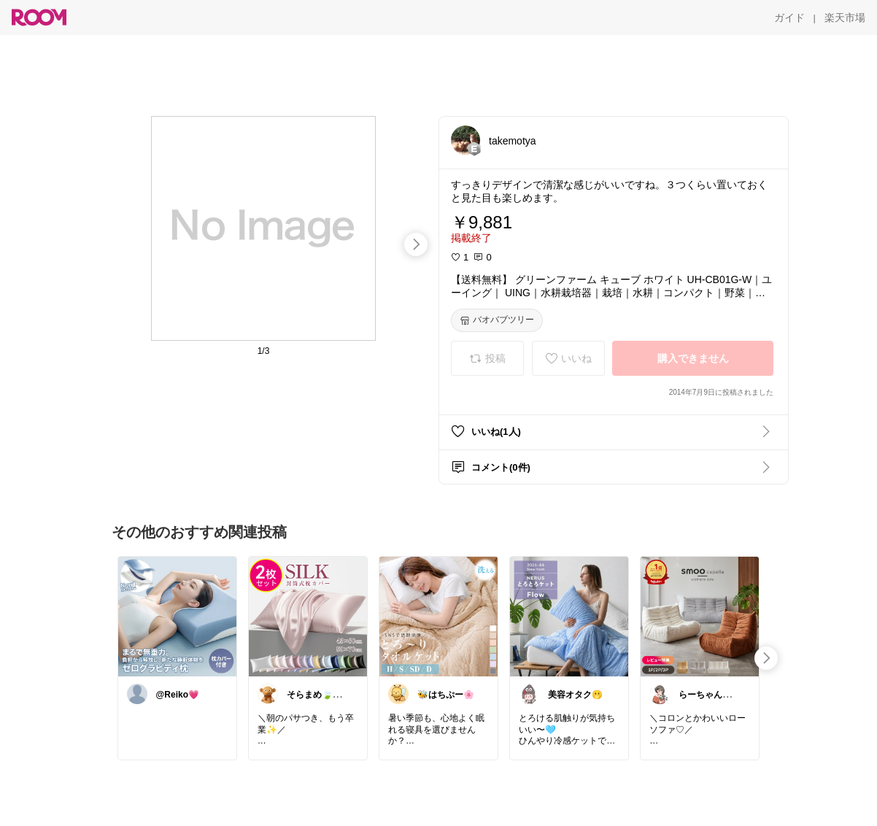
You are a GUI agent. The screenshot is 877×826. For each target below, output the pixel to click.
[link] (177, 616)
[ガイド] (789, 17)
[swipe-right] (416, 244)
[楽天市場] (844, 17)
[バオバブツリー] (497, 320)
